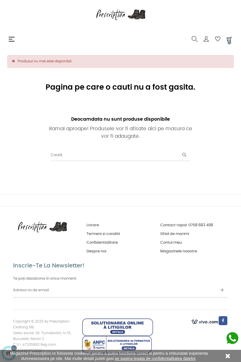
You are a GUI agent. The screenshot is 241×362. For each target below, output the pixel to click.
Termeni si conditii (103, 234)
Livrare (93, 225)
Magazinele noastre (178, 251)
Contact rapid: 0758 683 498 (186, 225)
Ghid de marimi (174, 234)
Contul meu (171, 243)
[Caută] (120, 155)
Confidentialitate (102, 243)
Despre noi (96, 251)
